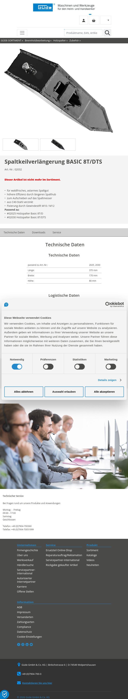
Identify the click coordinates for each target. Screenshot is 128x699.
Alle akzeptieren (104, 391)
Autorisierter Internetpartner (26, 579)
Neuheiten (92, 565)
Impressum (24, 612)
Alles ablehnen (23, 391)
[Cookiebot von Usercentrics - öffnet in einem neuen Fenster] (108, 304)
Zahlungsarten (25, 622)
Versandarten (25, 617)
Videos (90, 560)
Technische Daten (14, 232)
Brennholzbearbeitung (37, 40)
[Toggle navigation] (22, 32)
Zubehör (74, 40)
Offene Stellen (25, 591)
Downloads (38, 232)
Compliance (24, 627)
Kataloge (91, 555)
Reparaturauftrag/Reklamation (64, 555)
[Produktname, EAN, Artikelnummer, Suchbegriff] (83, 32)
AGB (19, 607)
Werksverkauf (25, 560)
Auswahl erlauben (64, 391)
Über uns (22, 555)
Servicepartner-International (26, 571)
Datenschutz (24, 631)
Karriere (22, 586)
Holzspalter (59, 40)
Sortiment (92, 550)
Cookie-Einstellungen (29, 636)
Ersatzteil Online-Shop (59, 550)
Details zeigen (107, 380)
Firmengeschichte (27, 550)
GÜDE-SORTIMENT (11, 40)
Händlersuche (25, 565)
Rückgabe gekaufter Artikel (62, 565)
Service (57, 232)
